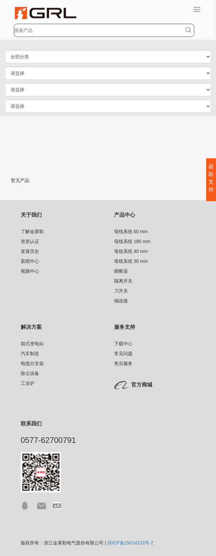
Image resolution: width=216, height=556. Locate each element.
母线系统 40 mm (131, 251)
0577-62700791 (48, 440)
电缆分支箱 (32, 363)
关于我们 (31, 215)
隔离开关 (123, 281)
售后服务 (123, 363)
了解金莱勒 (32, 231)
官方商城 (141, 384)
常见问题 (123, 353)
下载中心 (123, 343)
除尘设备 (30, 373)
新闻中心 (30, 261)
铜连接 (121, 300)
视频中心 (30, 271)
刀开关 (121, 290)
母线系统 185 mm (132, 241)
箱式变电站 (32, 343)
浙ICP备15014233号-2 (130, 542)
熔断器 (121, 271)
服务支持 (124, 327)
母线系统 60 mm (131, 231)
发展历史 (30, 251)
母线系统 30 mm (131, 261)
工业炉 (28, 383)
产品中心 (124, 215)
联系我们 (31, 423)
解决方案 (31, 327)
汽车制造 (30, 353)
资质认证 (30, 241)
